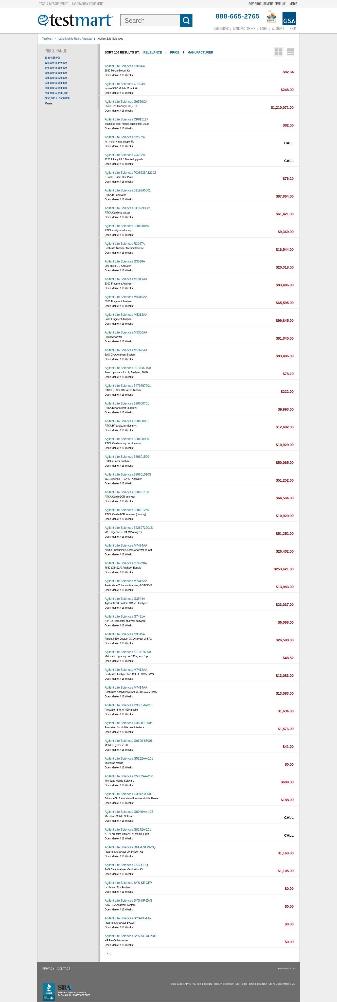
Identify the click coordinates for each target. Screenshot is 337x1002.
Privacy (48, 968)
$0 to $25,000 (52, 57)
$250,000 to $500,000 (57, 98)
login (264, 28)
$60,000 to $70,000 (56, 78)
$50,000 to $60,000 (56, 73)
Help (293, 28)
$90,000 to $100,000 (56, 93)
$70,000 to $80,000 (56, 83)
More (48, 103)
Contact (63, 968)
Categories (221, 28)
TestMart (47, 38)
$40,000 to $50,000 (56, 67)
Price (175, 52)
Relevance (153, 52)
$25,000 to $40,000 (56, 62)
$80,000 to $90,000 (56, 88)
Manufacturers (244, 28)
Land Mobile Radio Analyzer (75, 38)
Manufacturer (200, 52)
